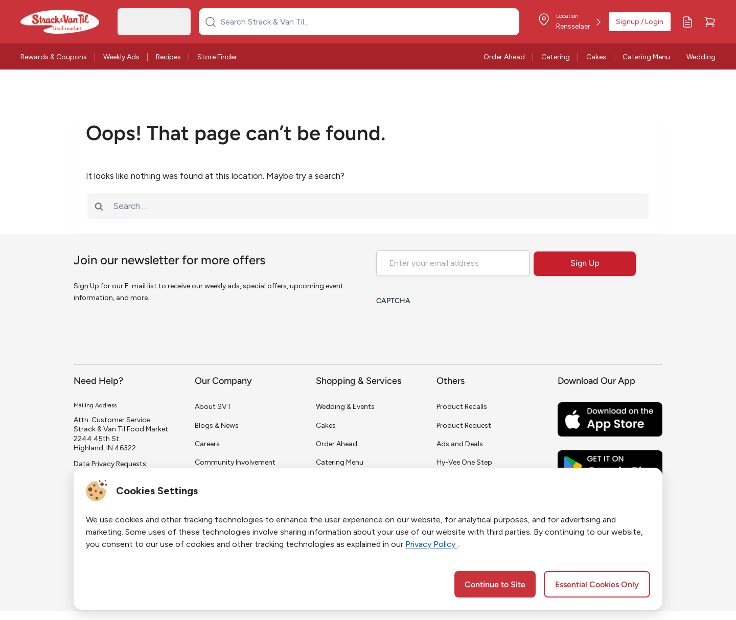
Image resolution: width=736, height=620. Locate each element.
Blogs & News (217, 425)
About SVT (213, 406)
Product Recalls (461, 406)
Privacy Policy (431, 544)
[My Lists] (687, 22)
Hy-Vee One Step (464, 462)
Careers (207, 444)
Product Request (463, 425)
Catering (555, 57)
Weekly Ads (121, 57)
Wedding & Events (345, 406)
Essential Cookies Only (597, 585)
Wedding (701, 57)
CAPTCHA (393, 301)
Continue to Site (495, 585)
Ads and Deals (459, 444)
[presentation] (454, 331)
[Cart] (710, 22)
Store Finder (217, 57)
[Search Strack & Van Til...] (365, 21)
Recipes (168, 57)
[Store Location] (569, 22)
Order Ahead (504, 57)
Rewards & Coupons (53, 57)
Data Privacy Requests (110, 464)
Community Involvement (235, 462)
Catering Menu (646, 57)
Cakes (596, 57)
